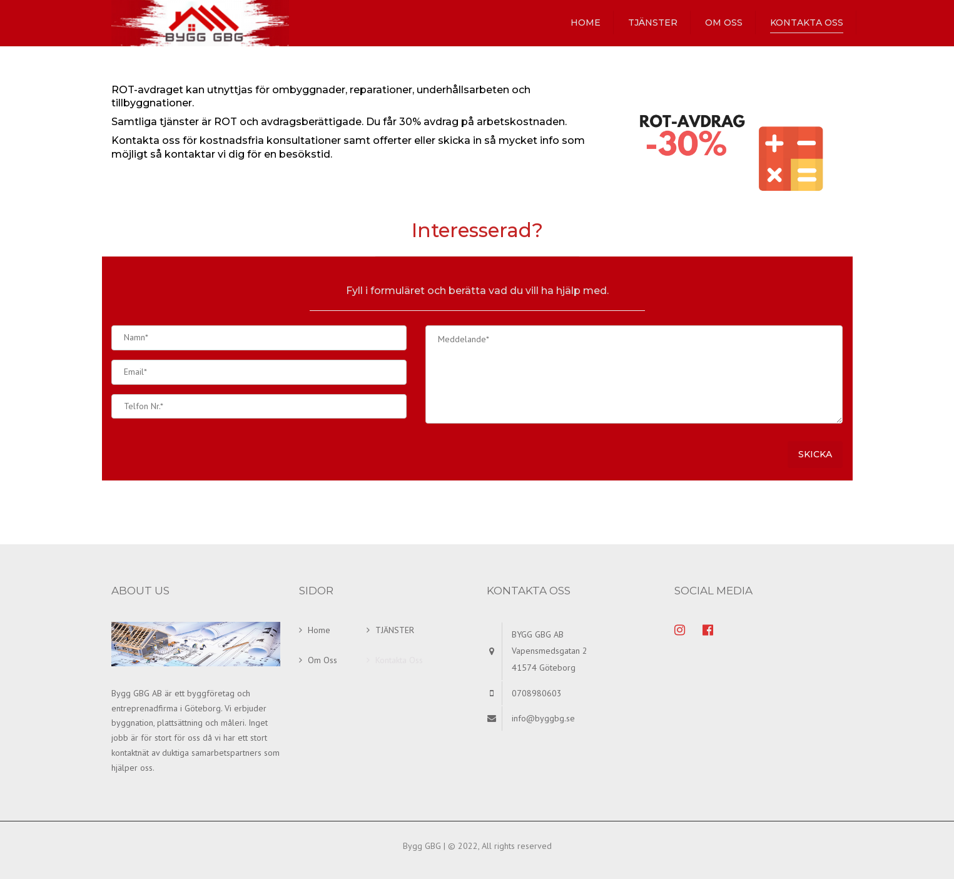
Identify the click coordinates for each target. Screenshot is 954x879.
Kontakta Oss (806, 22)
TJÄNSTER (652, 22)
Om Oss (724, 22)
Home (586, 22)
